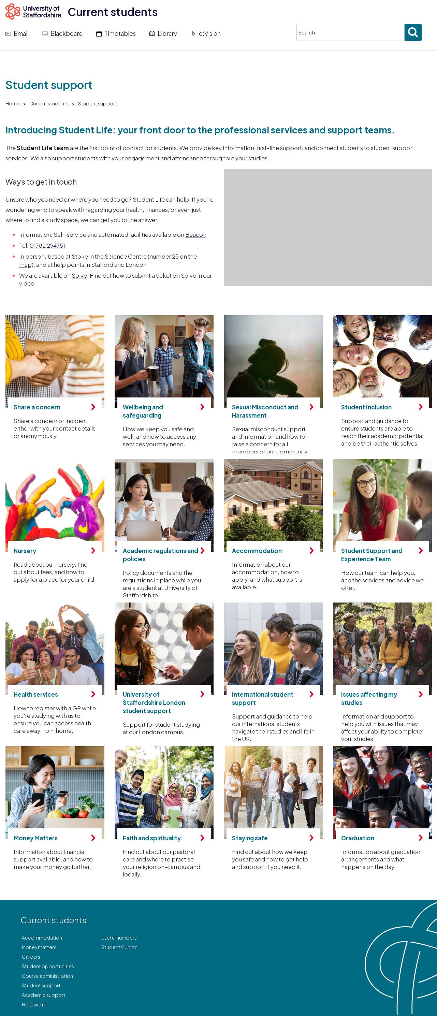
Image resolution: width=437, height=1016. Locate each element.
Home (12, 103)
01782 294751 (47, 245)
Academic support (43, 995)
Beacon (195, 234)
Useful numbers (119, 937)
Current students (113, 11)
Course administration (47, 976)
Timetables (120, 33)
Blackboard (66, 33)
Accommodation (42, 937)
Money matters (39, 947)
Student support (41, 985)
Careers (31, 957)
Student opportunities (48, 966)
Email (21, 33)
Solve (79, 275)
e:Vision (210, 33)
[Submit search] (413, 32)
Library (167, 33)
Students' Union (119, 947)
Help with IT (34, 1004)
